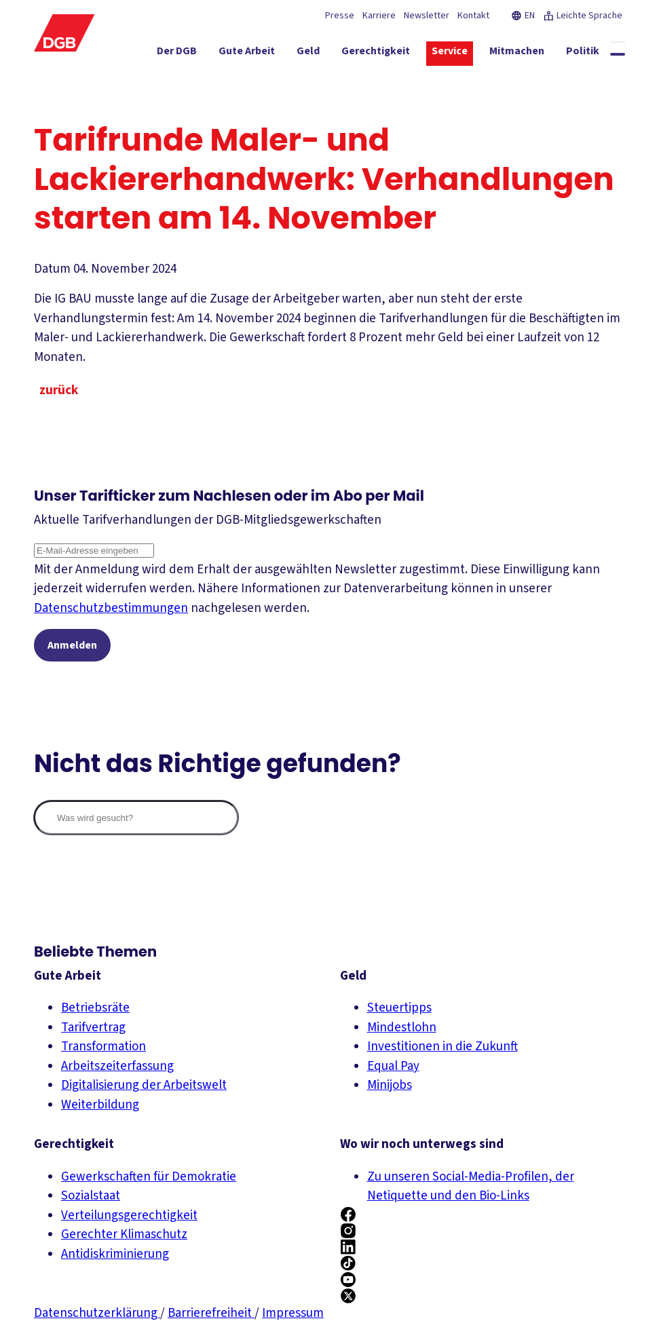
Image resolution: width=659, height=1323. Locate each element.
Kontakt (473, 15)
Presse (339, 15)
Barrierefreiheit (211, 1313)
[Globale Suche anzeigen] (617, 54)
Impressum (293, 1313)
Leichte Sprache (582, 15)
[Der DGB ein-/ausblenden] (177, 53)
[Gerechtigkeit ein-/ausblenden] (376, 53)
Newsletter (426, 15)
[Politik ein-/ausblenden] (582, 53)
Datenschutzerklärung (97, 1313)
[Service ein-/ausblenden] (449, 53)
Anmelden (72, 645)
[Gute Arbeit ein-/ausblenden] (247, 53)
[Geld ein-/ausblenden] (308, 53)
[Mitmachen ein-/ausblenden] (516, 53)
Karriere (379, 15)
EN (523, 15)
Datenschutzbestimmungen (111, 608)
